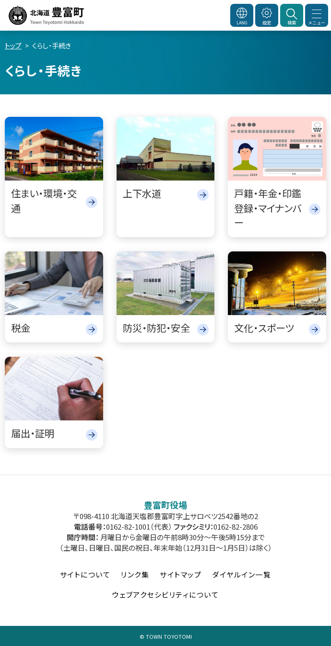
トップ (13, 45)
